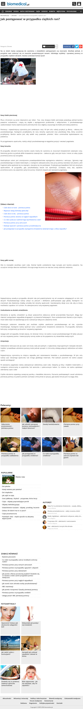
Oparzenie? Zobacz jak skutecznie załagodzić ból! (9, 625)
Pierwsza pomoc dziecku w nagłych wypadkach (21, 217)
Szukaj (74, 4)
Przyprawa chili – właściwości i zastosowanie (62, 521)
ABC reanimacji (7, 587)
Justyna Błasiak (52, 508)
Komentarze (50, 46)
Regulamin (33, 703)
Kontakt (59, 703)
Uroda (16, 11)
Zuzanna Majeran (52, 523)
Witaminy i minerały (21, 698)
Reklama (24, 703)
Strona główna (2, 11)
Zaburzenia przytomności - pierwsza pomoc (7, 426)
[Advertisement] (41, 32)
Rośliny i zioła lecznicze (38, 698)
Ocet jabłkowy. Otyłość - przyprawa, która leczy (19, 498)
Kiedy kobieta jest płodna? (12, 489)
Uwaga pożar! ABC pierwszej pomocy (15, 596)
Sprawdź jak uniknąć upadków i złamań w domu (29, 654)
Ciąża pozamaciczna (9, 514)
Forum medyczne (36, 701)
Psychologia (71, 11)
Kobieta (52, 11)
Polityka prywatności (46, 703)
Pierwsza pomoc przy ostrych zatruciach (17, 565)
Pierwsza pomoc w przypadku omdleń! (16, 593)
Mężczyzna (61, 11)
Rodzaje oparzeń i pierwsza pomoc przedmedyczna (22, 226)
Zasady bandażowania (51, 424)
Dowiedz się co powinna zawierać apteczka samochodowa (10, 683)
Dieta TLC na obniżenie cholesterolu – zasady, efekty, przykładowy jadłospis (65, 506)
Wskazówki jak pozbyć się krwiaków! (30, 624)
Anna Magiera (51, 518)
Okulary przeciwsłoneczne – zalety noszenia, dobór (64, 511)
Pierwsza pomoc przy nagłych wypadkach (17, 580)
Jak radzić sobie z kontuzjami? (7, 653)
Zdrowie (8, 11)
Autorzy (47, 502)
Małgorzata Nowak (53, 528)
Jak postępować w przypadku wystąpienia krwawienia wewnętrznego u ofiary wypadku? (35, 229)
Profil (79, 4)
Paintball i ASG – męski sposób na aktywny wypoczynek (18, 517)
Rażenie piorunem (9, 557)
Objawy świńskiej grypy (10, 504)
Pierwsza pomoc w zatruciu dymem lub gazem (71, 456)
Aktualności (7, 698)
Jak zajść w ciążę (8, 495)
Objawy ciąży (20, 477)
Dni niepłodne (7, 492)
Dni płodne (6, 486)
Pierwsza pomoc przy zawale (71, 425)
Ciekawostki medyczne (72, 698)
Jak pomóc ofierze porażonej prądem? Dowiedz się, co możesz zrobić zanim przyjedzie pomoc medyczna (21, 575)
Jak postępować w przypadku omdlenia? (30, 455)
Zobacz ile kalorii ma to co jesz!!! (14, 511)
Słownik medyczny (55, 698)
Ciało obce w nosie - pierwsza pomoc (17, 208)
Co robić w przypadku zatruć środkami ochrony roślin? (19, 561)
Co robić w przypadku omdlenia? (51, 455)
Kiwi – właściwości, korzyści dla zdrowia (60, 526)
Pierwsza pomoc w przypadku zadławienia (9, 455)
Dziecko (45, 11)
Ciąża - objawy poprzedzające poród (15, 501)
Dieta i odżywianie (27, 11)
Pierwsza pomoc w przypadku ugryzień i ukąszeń (20, 568)
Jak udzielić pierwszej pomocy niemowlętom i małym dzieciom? (31, 426)
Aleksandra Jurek (52, 513)
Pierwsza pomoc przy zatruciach (15, 223)
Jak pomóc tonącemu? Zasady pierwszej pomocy (20, 590)
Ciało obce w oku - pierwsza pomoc (16, 214)
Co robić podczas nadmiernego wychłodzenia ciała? (22, 220)
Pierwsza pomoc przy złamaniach (14, 571)
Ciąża (38, 11)
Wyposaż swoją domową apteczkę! (16, 211)
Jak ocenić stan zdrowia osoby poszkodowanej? (19, 583)
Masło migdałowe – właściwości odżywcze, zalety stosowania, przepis (65, 516)
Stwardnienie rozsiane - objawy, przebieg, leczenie (20, 508)
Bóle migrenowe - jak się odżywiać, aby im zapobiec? (30, 683)
